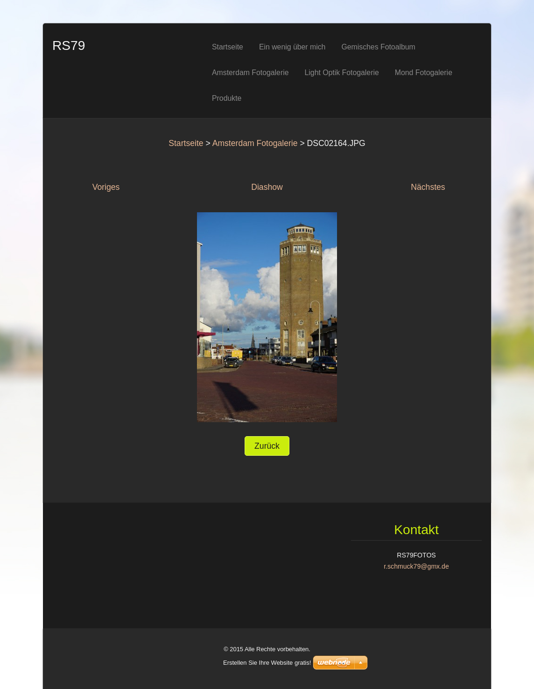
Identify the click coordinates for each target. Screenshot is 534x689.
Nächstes (428, 187)
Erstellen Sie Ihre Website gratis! (267, 662)
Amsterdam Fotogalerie (255, 143)
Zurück (267, 446)
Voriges (106, 187)
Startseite (186, 143)
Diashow (266, 187)
